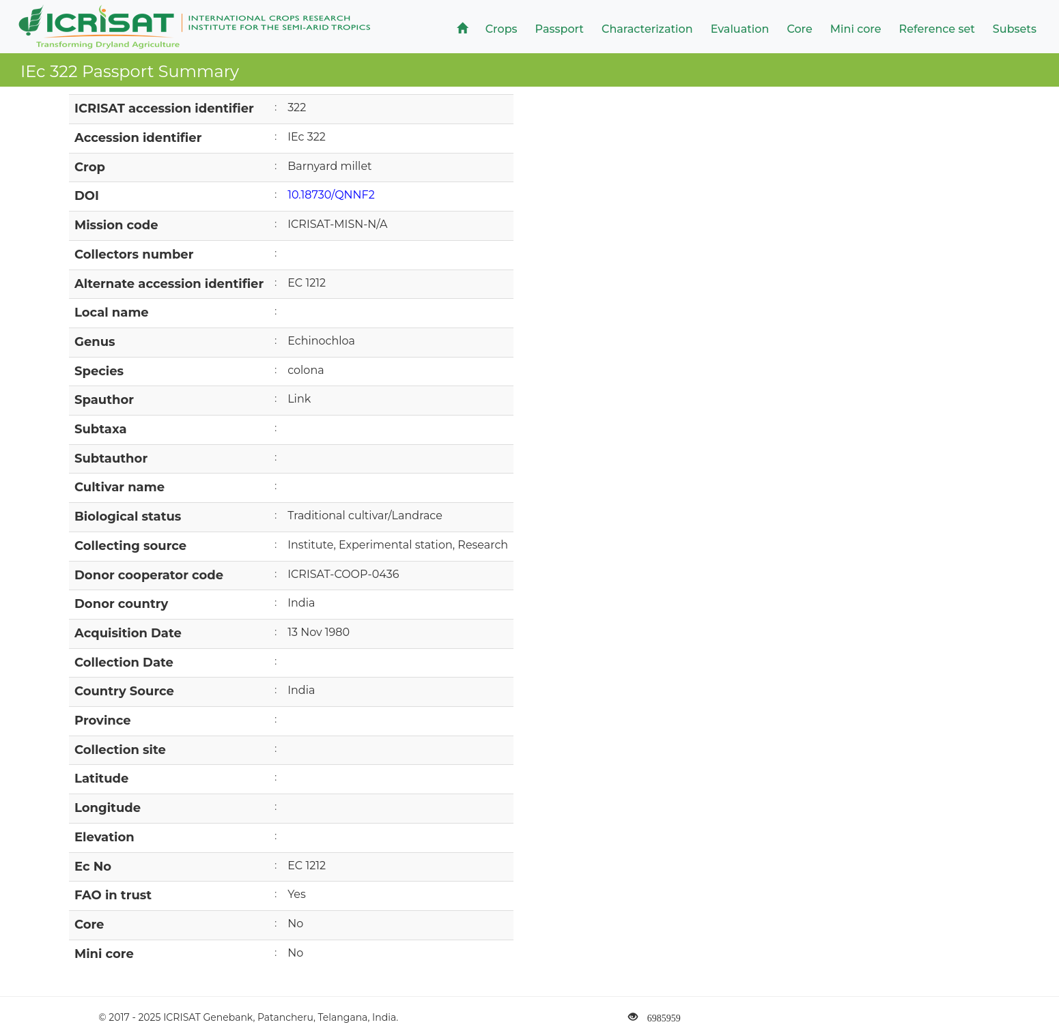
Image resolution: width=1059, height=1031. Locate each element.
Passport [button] (559, 29)
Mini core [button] (855, 29)
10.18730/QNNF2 (331, 194)
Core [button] (799, 29)
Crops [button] (501, 29)
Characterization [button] (647, 29)
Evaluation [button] (740, 29)
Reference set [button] (937, 29)
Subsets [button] (1014, 29)
